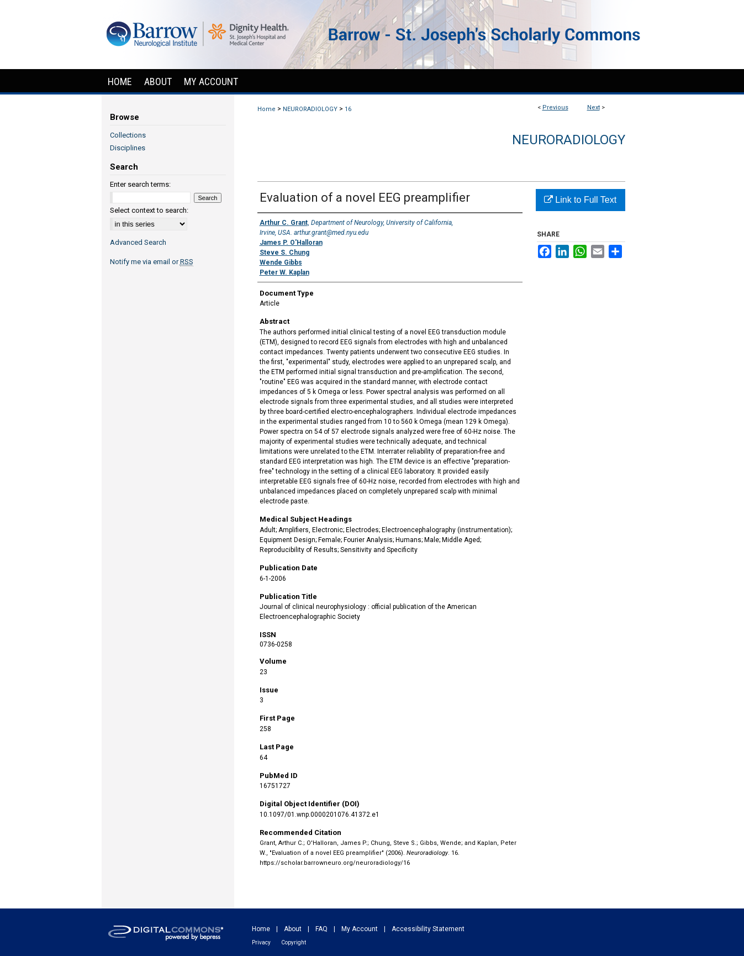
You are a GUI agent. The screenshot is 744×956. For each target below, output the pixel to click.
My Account (359, 929)
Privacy (261, 942)
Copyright (293, 942)
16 (348, 109)
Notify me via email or (151, 262)
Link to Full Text (580, 199)
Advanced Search (138, 242)
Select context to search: (149, 210)
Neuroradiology (568, 140)
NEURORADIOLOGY (310, 109)
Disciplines (127, 148)
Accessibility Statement (428, 929)
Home (266, 109)
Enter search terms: (140, 184)
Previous (555, 107)
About (293, 929)
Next (593, 107)
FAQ (321, 929)
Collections (128, 135)
